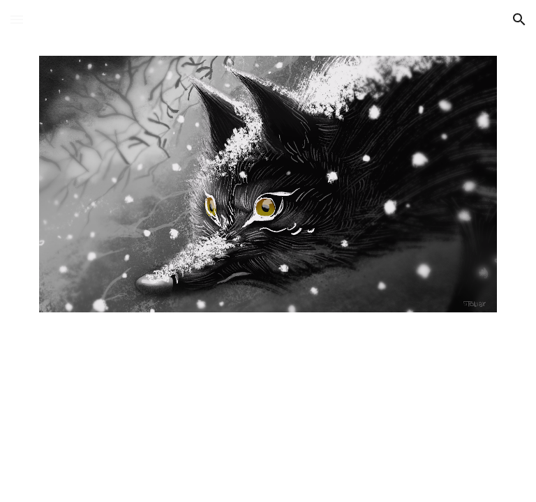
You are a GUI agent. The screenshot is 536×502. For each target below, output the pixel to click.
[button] (17, 19)
